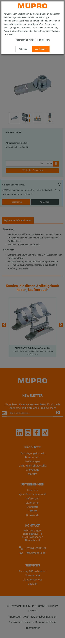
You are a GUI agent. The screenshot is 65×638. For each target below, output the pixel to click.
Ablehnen (23, 49)
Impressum (44, 40)
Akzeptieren (40, 49)
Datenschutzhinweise (25, 40)
